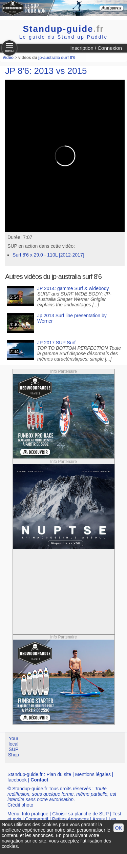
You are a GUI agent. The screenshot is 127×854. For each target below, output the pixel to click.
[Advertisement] (63, 591)
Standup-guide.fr (25, 774)
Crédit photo (20, 805)
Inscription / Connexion (96, 48)
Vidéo (8, 57)
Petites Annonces (70, 819)
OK (118, 828)
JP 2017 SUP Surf (56, 342)
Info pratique (35, 813)
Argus (98, 819)
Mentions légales (93, 774)
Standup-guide (63, 29)
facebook (17, 779)
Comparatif (36, 819)
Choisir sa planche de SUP (80, 813)
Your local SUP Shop (13, 746)
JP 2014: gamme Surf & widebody (73, 288)
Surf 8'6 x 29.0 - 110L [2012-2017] (48, 255)
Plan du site (58, 774)
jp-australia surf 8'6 (57, 57)
